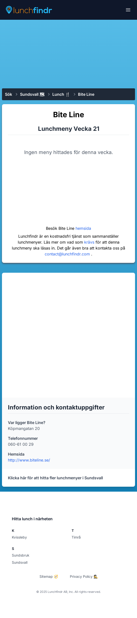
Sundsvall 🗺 (32, 94)
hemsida (83, 228)
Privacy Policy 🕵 (84, 576)
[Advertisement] (68, 53)
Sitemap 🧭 (48, 576)
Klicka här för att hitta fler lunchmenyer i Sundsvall (55, 477)
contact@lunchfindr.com (68, 253)
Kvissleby (19, 537)
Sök (8, 94)
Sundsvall (19, 562)
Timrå (76, 537)
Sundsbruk (20, 555)
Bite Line (86, 94)
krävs (90, 242)
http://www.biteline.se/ (29, 460)
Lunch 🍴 (61, 94)
